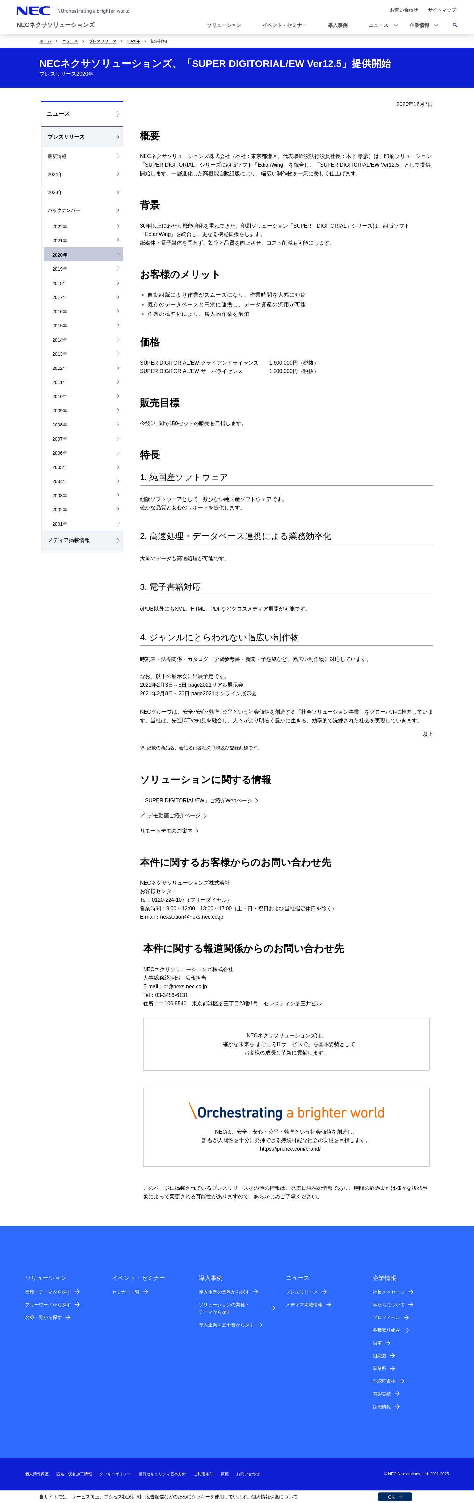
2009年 (59, 410)
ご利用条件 (203, 1474)
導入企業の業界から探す (224, 1292)
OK (391, 1497)
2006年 (59, 453)
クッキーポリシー (115, 1474)
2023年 (55, 192)
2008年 (59, 424)
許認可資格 (384, 1381)
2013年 (59, 354)
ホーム (45, 41)
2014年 (59, 339)
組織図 (379, 1355)
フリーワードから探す (48, 1304)
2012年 (59, 368)
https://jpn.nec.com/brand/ (290, 1149)
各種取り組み (386, 1330)
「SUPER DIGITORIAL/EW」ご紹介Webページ (196, 800)
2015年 (59, 325)
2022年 (59, 226)
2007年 (59, 439)
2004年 (59, 481)
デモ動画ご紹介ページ (170, 815)
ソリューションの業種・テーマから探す (224, 1308)
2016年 (59, 311)
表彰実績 (382, 1394)
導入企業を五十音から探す (226, 1324)
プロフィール (386, 1317)
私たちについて (389, 1304)
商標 (225, 1474)
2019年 (59, 269)
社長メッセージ (389, 1292)
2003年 (59, 495)
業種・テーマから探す (48, 1292)
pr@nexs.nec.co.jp (185, 986)
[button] (381, 25)
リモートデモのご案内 (166, 830)
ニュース (70, 41)
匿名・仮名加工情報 (74, 1474)
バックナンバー (64, 210)
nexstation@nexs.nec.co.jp (191, 917)
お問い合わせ (248, 1474)
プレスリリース (103, 41)
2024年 (55, 174)
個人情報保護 (265, 1496)
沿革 (377, 1343)
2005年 (59, 467)
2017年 (59, 297)
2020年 (133, 41)
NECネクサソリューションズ (55, 25)
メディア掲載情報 (69, 540)
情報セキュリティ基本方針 (162, 1474)
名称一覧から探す (43, 1317)
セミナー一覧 (126, 1292)
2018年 (59, 283)
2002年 (59, 509)
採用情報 (382, 1406)
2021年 (59, 240)
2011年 (59, 382)
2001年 (59, 524)
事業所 (379, 1368)
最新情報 (57, 156)
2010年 (59, 396)
